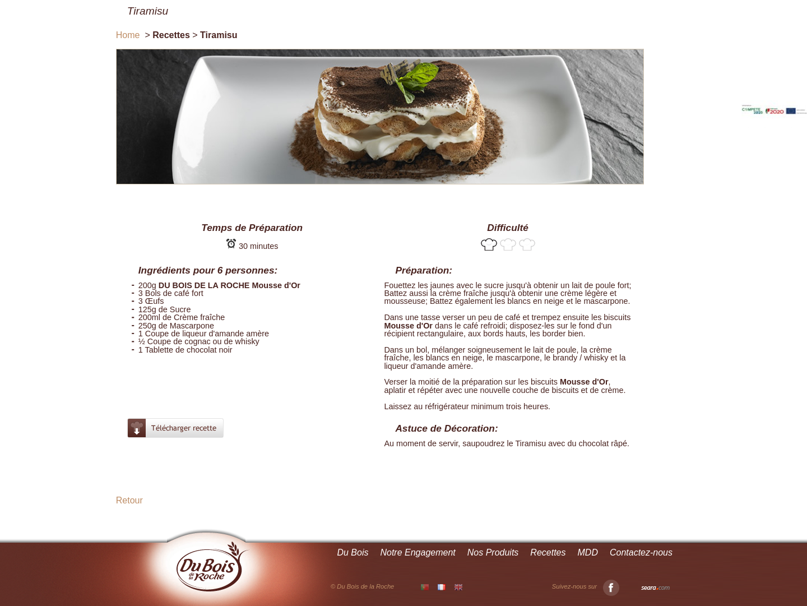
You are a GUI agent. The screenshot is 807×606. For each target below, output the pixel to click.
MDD (588, 552)
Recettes (547, 552)
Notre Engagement (417, 552)
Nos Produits (493, 552)
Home (128, 35)
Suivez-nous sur (585, 587)
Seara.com (655, 588)
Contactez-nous (641, 552)
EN (458, 587)
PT (424, 587)
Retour (129, 500)
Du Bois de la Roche (213, 567)
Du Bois (352, 552)
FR (441, 587)
